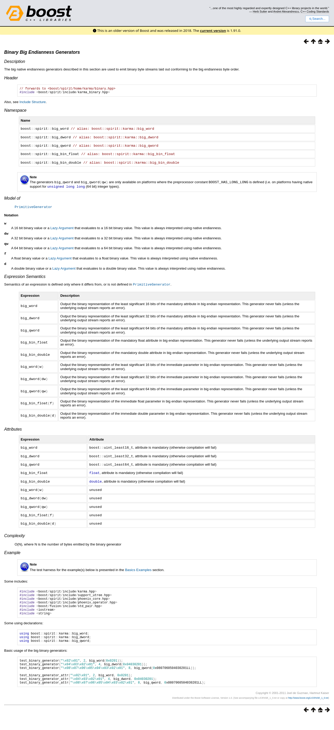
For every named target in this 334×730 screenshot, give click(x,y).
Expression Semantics (24, 278)
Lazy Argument (62, 228)
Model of (12, 198)
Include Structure (33, 103)
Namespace (15, 112)
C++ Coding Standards (315, 11)
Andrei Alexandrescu (286, 11)
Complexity (14, 535)
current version (213, 30)
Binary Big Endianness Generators (42, 52)
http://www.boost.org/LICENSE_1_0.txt (308, 710)
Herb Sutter (260, 11)
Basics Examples (138, 569)
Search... (317, 19)
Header (11, 78)
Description (14, 61)
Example (12, 552)
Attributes (13, 431)
